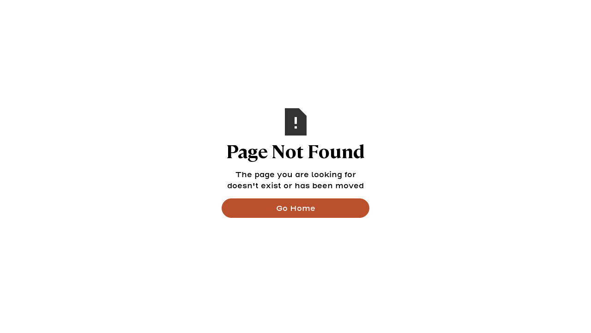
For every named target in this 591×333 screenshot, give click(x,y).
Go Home (295, 208)
